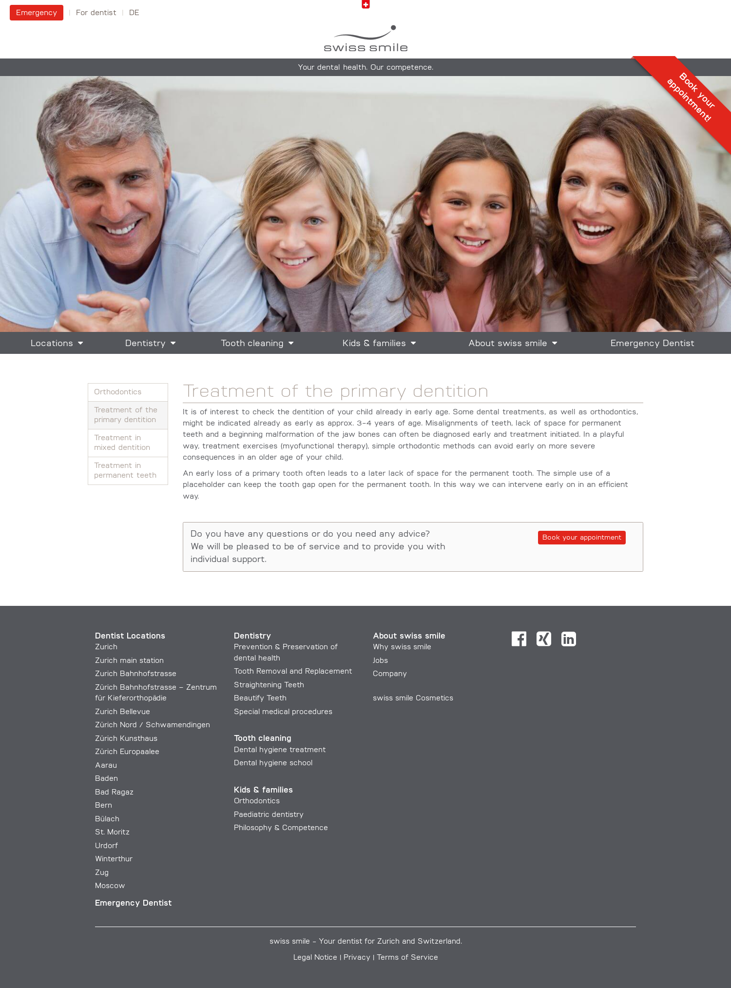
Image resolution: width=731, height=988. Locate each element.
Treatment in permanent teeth (125, 471)
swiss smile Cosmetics (413, 698)
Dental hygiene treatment (280, 750)
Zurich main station (129, 661)
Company (390, 674)
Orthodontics (118, 392)
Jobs (380, 661)
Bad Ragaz (114, 792)
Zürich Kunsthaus (126, 739)
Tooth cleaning (252, 344)
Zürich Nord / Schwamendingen (152, 725)
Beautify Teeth (260, 698)
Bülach (107, 819)
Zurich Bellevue (122, 712)
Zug (102, 873)
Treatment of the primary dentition (125, 415)
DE (134, 13)
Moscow (110, 886)
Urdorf (106, 846)
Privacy (357, 958)
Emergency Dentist (652, 344)
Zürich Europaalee (127, 752)
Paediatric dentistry (269, 815)
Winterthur (114, 859)
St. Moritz (112, 832)
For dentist (96, 13)
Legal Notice (315, 958)
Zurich (106, 647)
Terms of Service (407, 958)
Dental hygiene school (273, 763)
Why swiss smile (402, 647)
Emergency (36, 13)
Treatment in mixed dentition (122, 443)
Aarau (106, 766)
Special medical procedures (283, 712)
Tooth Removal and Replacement (293, 672)
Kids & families (374, 344)
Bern (103, 806)
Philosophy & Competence (281, 828)
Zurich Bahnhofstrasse (135, 674)
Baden (106, 779)
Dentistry (145, 344)
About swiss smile (507, 344)
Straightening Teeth (269, 685)
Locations (52, 344)
